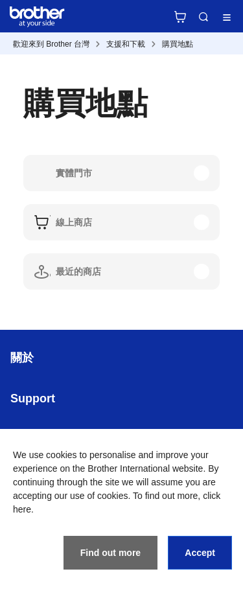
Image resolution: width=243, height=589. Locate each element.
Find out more (110, 553)
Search (203, 16)
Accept (200, 553)
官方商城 (180, 17)
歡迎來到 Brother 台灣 (51, 44)
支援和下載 (125, 44)
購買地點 (177, 44)
